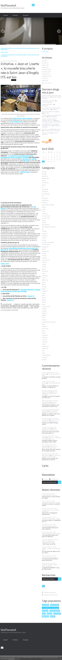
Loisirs (44, 277)
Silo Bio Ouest (25, 172)
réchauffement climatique (50, 608)
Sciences (44, 319)
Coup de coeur (46, 218)
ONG (43, 295)
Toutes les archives (46, 83)
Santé (43, 317)
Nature (44, 289)
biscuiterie (9, 308)
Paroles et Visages (47, 102)
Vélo (43, 350)
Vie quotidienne (46, 355)
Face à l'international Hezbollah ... (51, 111)
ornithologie (57, 613)
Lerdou (44, 383)
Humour (44, 255)
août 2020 (45, 78)
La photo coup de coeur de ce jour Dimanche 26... (51, 96)
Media (43, 282)
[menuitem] (5, 15)
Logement (45, 275)
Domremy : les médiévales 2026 (51, 129)
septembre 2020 (46, 76)
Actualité (23, 304)
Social (43, 324)
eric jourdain (45, 420)
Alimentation (36, 304)
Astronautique (46, 193)
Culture (44, 220)
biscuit (19, 308)
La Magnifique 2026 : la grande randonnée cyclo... (50, 124)
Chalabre (54, 109)
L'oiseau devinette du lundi (51, 374)
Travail (44, 344)
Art (43, 187)
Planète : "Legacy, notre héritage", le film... (51, 549)
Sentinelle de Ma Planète (49, 322)
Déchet (44, 222)
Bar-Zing (46, 113)
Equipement (45, 247)
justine (44, 437)
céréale (14, 308)
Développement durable (16, 305)
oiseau (49, 613)
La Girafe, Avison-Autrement (52, 130)
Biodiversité (45, 200)
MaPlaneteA (8, 5)
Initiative (25, 306)
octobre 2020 (46, 74)
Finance (44, 249)
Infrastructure (46, 260)
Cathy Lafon (5, 264)
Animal (43, 180)
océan (43, 293)
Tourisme (44, 339)
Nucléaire (44, 291)
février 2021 (45, 65)
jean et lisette (34, 308)
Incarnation (45, 106)
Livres (43, 273)
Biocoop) (27, 161)
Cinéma (44, 209)
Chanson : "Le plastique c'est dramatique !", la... (51, 438)
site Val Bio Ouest (17, 122)
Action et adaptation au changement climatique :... (49, 393)
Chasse (44, 207)
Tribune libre (45, 346)
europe (53, 616)
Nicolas (44, 374)
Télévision (45, 337)
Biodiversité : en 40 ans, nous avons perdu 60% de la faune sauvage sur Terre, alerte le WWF (20, 48)
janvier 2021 (45, 67)
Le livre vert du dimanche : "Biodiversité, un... (50, 420)
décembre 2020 (46, 69)
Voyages (44, 359)
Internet (44, 266)
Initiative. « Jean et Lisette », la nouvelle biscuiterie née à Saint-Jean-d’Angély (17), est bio (20, 70)
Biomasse (44, 202)
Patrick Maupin (46, 392)
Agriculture (29, 304)
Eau (43, 229)
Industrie (20, 306)
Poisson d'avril (46, 306)
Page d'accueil (4, 52)
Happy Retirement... (47, 104)
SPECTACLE (45, 328)
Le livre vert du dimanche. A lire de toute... (50, 447)
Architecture (45, 182)
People (44, 300)
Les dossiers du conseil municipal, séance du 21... (51, 108)
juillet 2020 (45, 80)
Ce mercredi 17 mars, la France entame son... (50, 510)
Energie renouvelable (48, 242)
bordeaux (45, 611)
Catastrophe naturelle (48, 205)
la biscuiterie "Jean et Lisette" (22, 118)
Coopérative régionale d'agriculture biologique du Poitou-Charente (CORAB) (17, 156)
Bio (43, 196)
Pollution (44, 311)
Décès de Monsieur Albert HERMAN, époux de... (49, 119)
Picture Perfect (46, 133)
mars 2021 (45, 63)
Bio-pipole (45, 198)
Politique (44, 308)
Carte (45, 465)
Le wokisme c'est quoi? (48, 100)
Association (45, 189)
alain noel (45, 616)
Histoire (44, 253)
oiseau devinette (54, 611)
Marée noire (45, 280)
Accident (44, 171)
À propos (25, 15)
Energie (44, 240)
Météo (44, 284)
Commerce (45, 213)
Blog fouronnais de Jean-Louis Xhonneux (51, 121)
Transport (45, 342)
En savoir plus (11, 658)
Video (43, 353)
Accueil (5, 15)
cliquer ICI (31, 296)
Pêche (43, 297)
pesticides (45, 605)
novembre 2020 (46, 71)
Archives (15, 15)
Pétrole (44, 302)
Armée (44, 185)
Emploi (37, 305)
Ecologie (26, 305)
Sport (43, 331)
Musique (44, 286)
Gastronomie (13, 306)
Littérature (45, 271)
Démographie (45, 224)
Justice (44, 269)
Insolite (44, 264)
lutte (44, 613)
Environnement (5, 306)
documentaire (54, 605)
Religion (44, 315)
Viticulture (44, 357)
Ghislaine (44, 411)
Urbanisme (45, 348)
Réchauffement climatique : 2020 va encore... (50, 411)
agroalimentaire (25, 308)
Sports (44, 333)
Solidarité (44, 326)
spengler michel (46, 429)
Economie (31, 305)
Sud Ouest (45, 335)
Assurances (45, 191)
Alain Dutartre (46, 402)
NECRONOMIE (53, 117)
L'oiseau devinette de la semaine (49, 402)
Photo (43, 304)
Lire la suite (45, 51)
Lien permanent (6, 304)
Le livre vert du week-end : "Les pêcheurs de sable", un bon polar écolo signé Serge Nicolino (20, 55)
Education (44, 235)
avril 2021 (44, 60)
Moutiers (44, 446)
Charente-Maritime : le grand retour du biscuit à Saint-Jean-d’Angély (20, 290)
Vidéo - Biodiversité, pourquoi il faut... (50, 429)
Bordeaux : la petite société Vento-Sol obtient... (49, 565)
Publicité (44, 313)
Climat (43, 211)
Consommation (5, 305)
